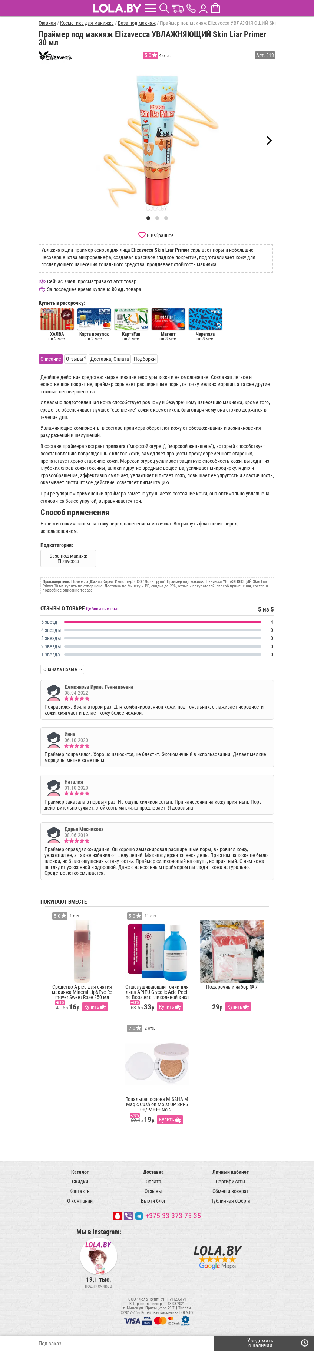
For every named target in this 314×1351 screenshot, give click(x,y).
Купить (91, 1007)
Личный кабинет (230, 1172)
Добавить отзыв (103, 609)
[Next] (268, 140)
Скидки (80, 1181)
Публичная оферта (230, 1201)
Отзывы (153, 1191)
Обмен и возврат (230, 1191)
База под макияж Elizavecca (68, 558)
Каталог (80, 1172)
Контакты (80, 1191)
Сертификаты (230, 1181)
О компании (80, 1201)
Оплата (153, 1181)
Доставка (153, 1172)
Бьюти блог (153, 1201)
